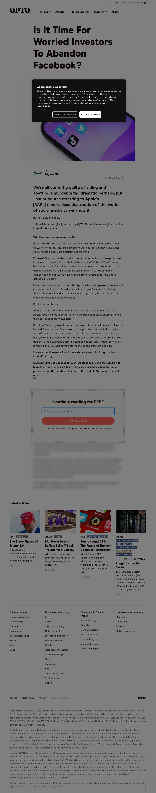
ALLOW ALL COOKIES (90, 114)
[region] (79, 100)
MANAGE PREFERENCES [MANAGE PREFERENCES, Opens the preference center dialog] (65, 114)
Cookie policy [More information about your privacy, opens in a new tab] (44, 106)
